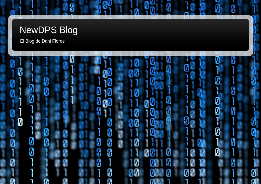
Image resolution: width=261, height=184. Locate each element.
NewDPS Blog (49, 30)
